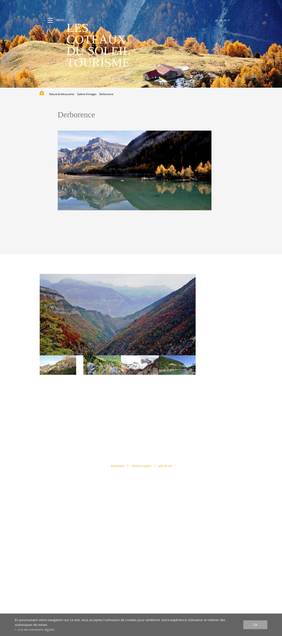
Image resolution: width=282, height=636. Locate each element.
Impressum (117, 465)
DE (220, 20)
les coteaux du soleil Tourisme (98, 45)
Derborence (106, 94)
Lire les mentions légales (36, 629)
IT (228, 20)
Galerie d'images (86, 94)
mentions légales (141, 465)
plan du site (165, 465)
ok (255, 625)
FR (216, 20)
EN (224, 20)
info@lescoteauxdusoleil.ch (141, 545)
